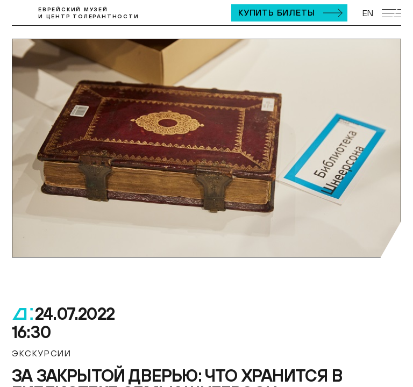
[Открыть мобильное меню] (391, 13)
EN (367, 13)
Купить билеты (276, 12)
